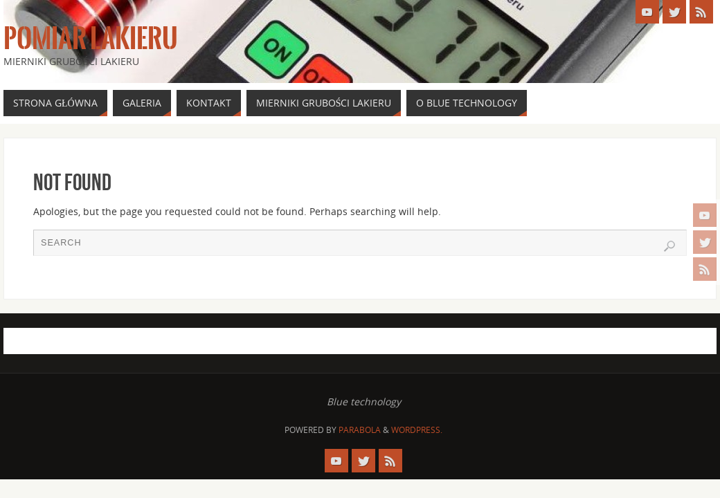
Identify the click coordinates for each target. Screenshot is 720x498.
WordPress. (416, 430)
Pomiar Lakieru (90, 39)
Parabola (360, 430)
